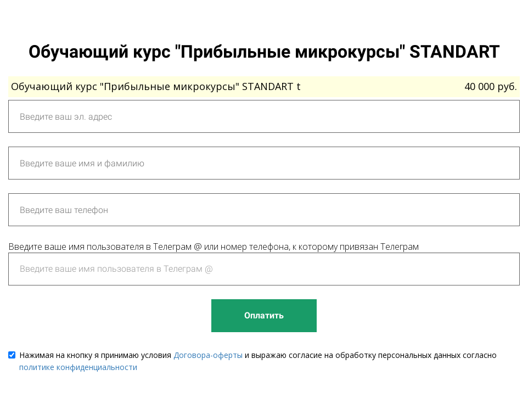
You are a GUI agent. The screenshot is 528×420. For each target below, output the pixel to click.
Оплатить (264, 315)
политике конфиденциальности (78, 367)
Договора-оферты (208, 355)
